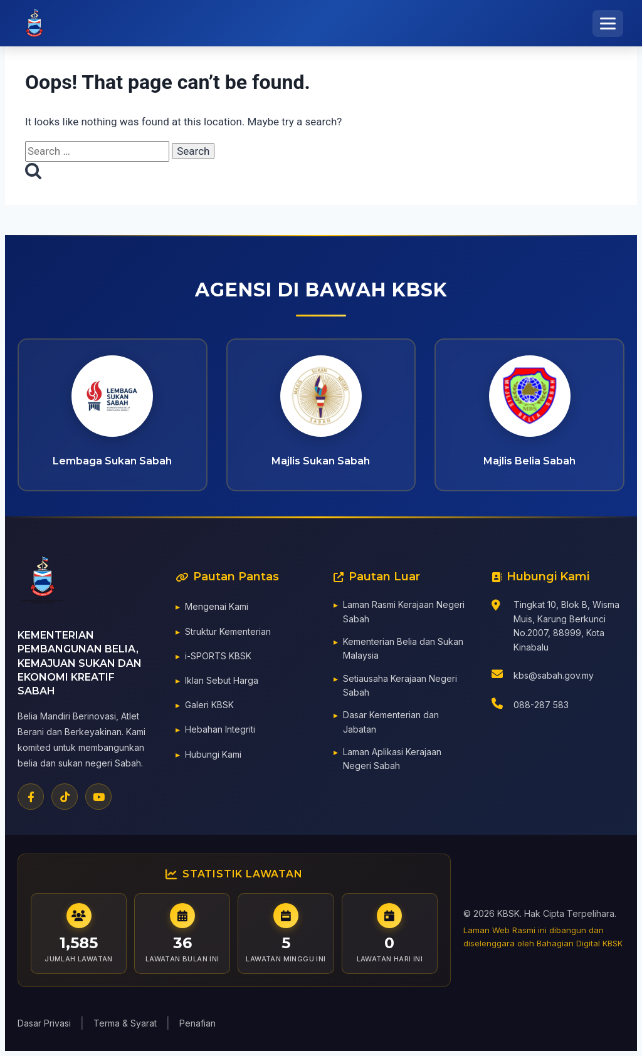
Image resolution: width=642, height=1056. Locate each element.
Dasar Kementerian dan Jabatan (391, 724)
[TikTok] (64, 799)
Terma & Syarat (125, 1023)
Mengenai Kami (216, 609)
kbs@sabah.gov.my (553, 677)
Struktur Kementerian (228, 633)
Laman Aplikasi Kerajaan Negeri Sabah (392, 760)
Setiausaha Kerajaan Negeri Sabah (400, 687)
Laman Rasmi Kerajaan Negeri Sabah (404, 614)
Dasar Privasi (44, 1023)
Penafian (197, 1023)
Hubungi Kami (213, 756)
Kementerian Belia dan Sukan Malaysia (403, 650)
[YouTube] (98, 799)
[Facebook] (31, 799)
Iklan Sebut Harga (221, 682)
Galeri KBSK (209, 707)
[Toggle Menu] (607, 23)
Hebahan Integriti (220, 731)
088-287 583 (541, 707)
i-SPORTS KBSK (218, 657)
